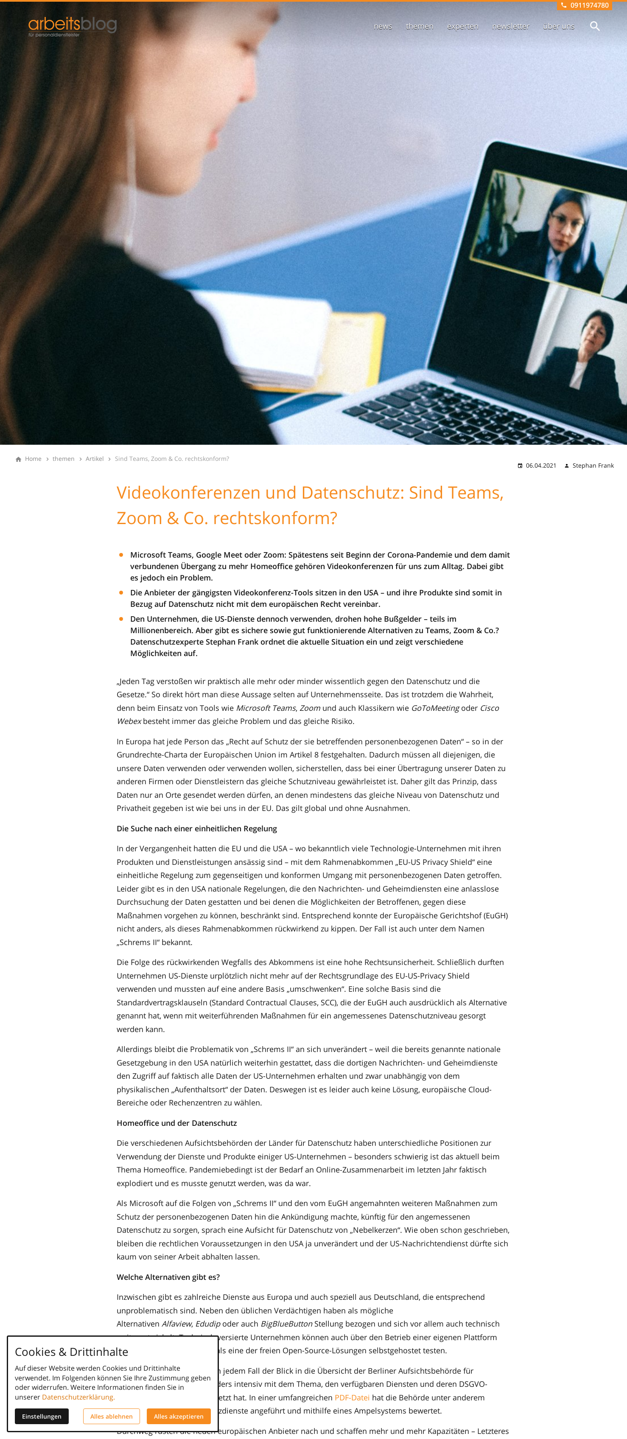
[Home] (33, 459)
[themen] (64, 459)
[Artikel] (95, 459)
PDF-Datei (352, 1397)
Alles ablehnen (111, 1416)
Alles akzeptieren (179, 1416)
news (383, 26)
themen (420, 26)
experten (463, 26)
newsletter (510, 26)
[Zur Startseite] (72, 27)
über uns (559, 26)
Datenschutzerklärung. (78, 1397)
